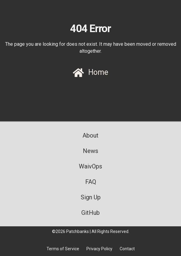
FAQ (90, 181)
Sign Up (91, 197)
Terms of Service (63, 248)
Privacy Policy (99, 248)
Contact (127, 248)
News (90, 151)
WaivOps (90, 166)
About (90, 135)
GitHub (90, 212)
